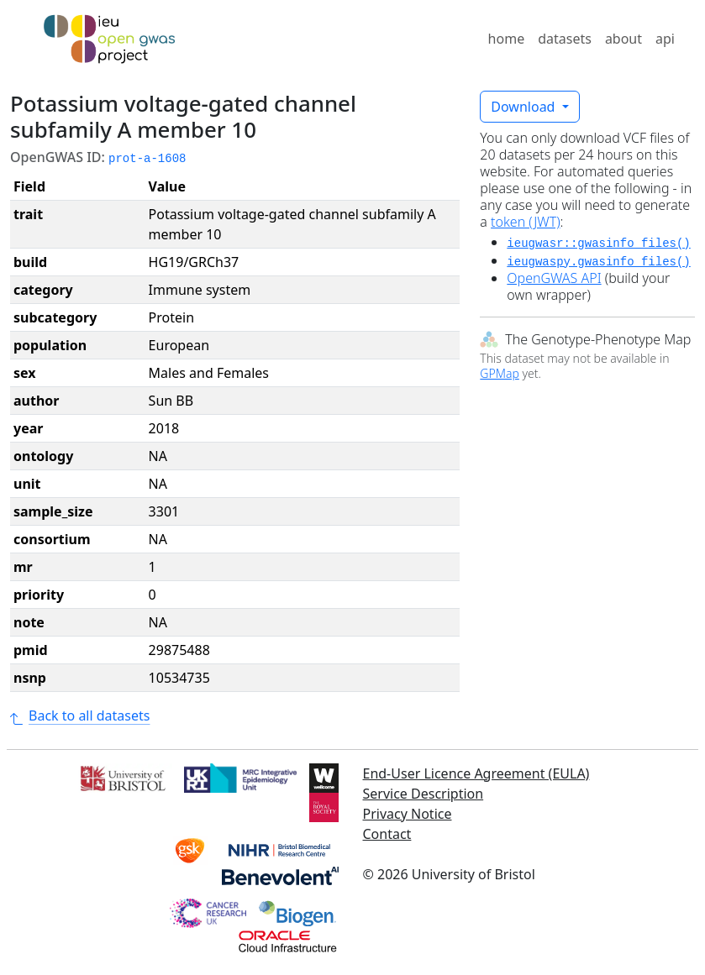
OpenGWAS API (554, 278)
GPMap (499, 373)
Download (524, 106)
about (623, 38)
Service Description (423, 793)
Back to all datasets (80, 715)
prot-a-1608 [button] (147, 158)
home (506, 38)
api (665, 38)
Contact (387, 834)
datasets (565, 38)
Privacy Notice (407, 814)
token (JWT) (525, 221)
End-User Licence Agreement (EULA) (476, 773)
